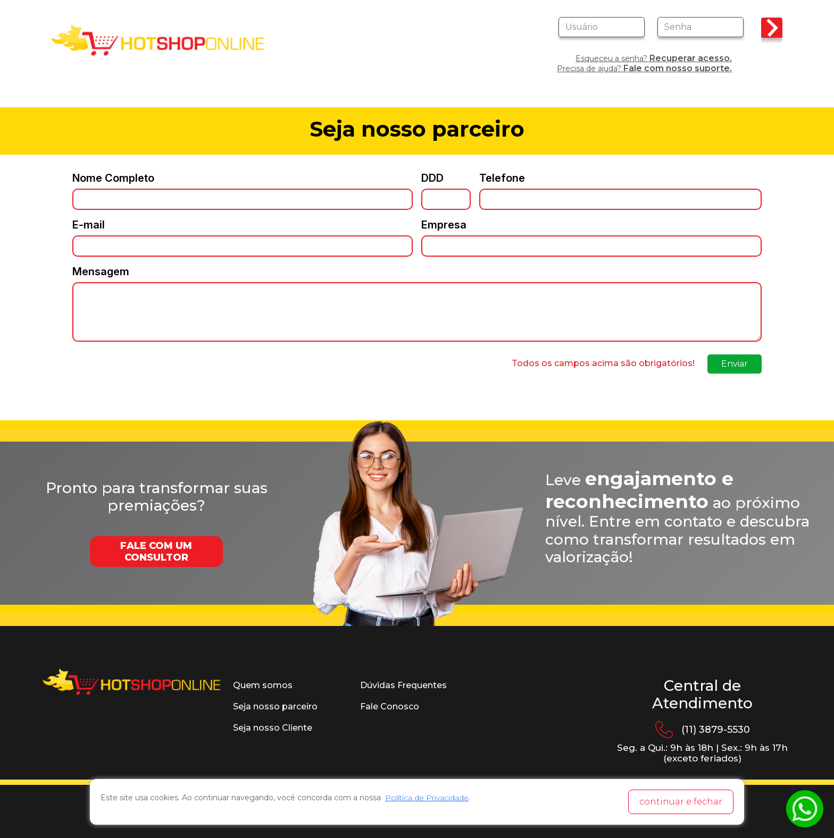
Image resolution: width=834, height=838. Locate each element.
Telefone (502, 178)
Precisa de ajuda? (644, 68)
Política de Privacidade (427, 797)
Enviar (734, 364)
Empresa (443, 224)
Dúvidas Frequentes (403, 685)
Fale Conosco (389, 706)
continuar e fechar (680, 802)
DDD (432, 178)
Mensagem (100, 271)
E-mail (88, 224)
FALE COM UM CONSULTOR (156, 551)
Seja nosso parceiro (275, 706)
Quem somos (263, 685)
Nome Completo (113, 178)
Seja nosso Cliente (272, 728)
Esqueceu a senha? (654, 58)
